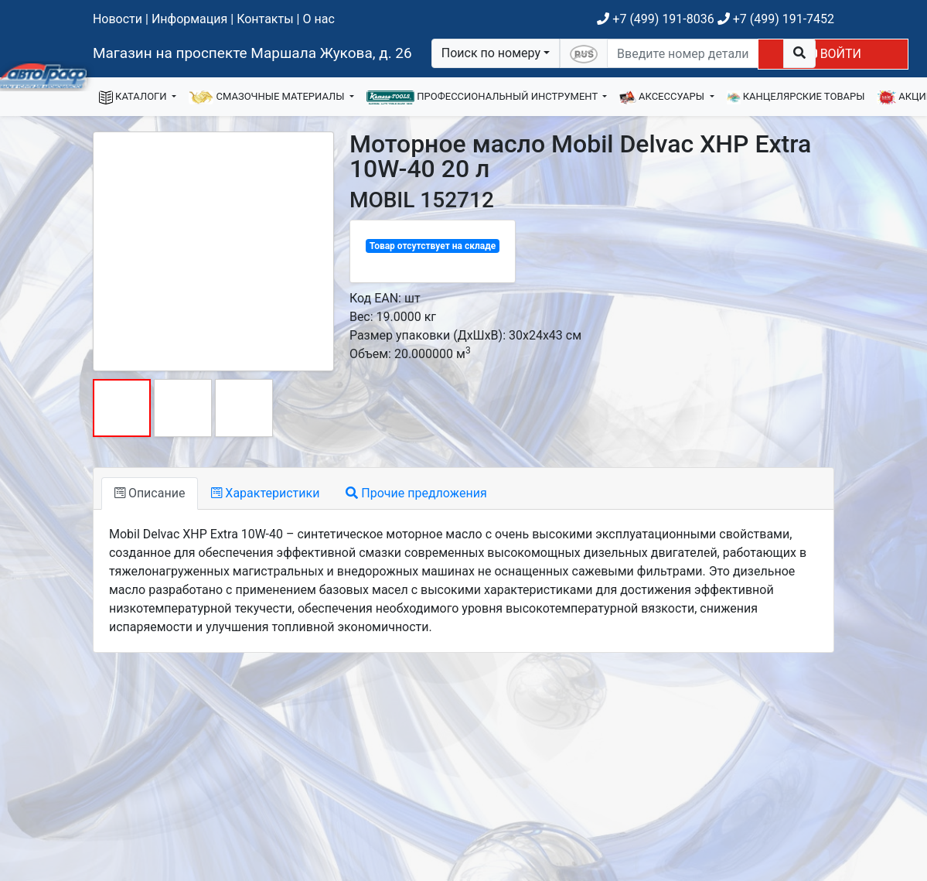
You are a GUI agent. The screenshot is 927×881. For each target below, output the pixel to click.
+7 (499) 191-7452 (775, 19)
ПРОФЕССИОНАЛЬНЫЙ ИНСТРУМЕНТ (483, 97)
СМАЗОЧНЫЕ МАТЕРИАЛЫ (268, 97)
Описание (149, 493)
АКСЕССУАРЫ (663, 97)
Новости (117, 19)
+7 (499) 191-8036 (655, 19)
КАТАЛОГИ (134, 97)
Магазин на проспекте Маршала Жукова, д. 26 (252, 53)
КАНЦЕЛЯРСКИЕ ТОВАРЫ (796, 97)
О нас (318, 19)
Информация (189, 19)
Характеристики (265, 493)
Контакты (265, 19)
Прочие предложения (416, 493)
